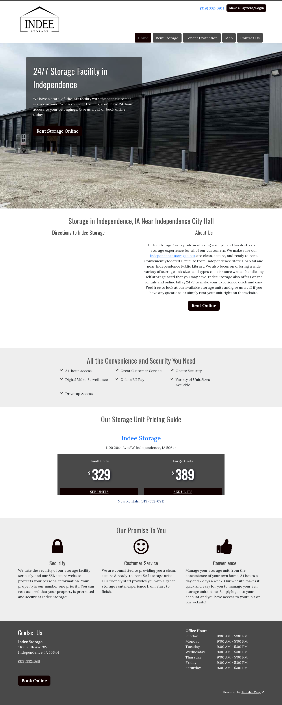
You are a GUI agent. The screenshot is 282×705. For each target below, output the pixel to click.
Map (229, 38)
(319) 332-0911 (212, 8)
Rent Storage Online (57, 131)
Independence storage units (173, 255)
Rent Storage (167, 38)
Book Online (34, 680)
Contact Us (250, 38)
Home (143, 38)
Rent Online (204, 305)
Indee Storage (141, 437)
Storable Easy (252, 692)
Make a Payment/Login (246, 8)
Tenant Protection (201, 38)
